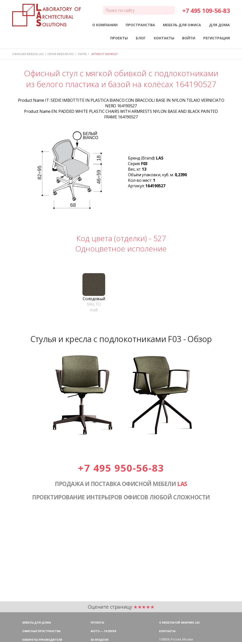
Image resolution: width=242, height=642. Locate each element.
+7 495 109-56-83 (206, 10)
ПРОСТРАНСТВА (140, 24)
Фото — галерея (103, 631)
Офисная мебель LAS (27, 54)
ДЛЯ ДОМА (219, 24)
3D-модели (99, 639)
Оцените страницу (121, 606)
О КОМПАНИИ (105, 24)
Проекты (97, 622)
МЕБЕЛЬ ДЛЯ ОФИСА (182, 24)
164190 (82, 54)
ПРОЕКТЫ (119, 38)
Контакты (167, 631)
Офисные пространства (41, 631)
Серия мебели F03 (60, 54)
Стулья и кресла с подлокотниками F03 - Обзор (121, 338)
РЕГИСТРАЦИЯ (216, 38)
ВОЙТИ (188, 38)
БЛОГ (141, 38)
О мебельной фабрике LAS (179, 622)
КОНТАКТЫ (164, 38)
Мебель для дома (36, 622)
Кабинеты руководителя (42, 639)
